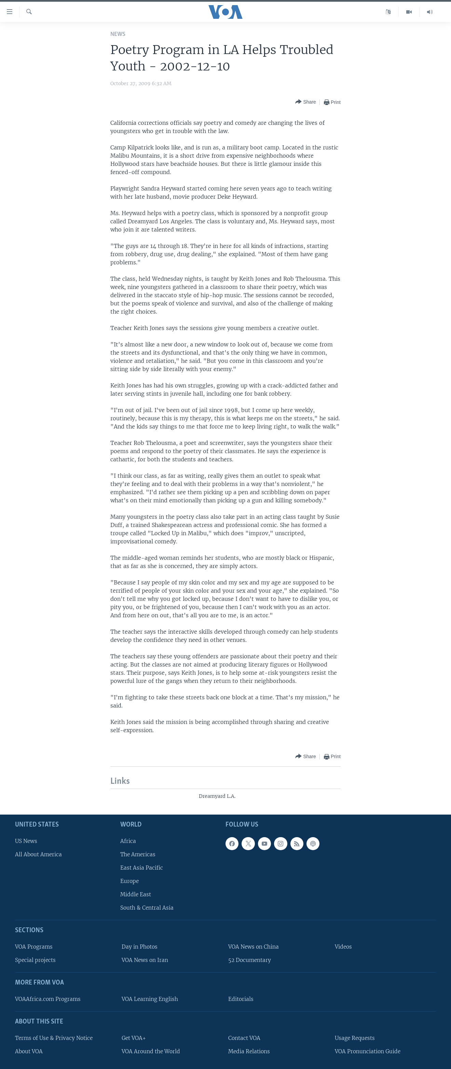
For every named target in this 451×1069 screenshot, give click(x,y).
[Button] (305, 102)
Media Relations (249, 1051)
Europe (129, 881)
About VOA (29, 1051)
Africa (128, 841)
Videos (343, 946)
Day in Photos (140, 946)
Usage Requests (355, 1038)
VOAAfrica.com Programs (48, 999)
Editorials (241, 999)
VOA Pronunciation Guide (367, 1051)
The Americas (137, 854)
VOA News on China (253, 946)
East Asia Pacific (141, 868)
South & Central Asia (147, 908)
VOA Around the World (151, 1051)
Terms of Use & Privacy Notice (54, 1038)
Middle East (135, 894)
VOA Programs (34, 946)
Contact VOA (244, 1038)
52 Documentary (249, 960)
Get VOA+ (134, 1038)
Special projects (35, 960)
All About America (38, 854)
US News (26, 841)
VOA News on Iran (145, 960)
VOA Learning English (150, 999)
